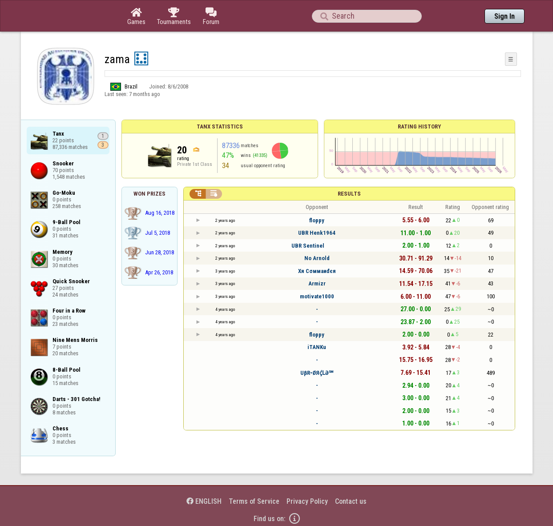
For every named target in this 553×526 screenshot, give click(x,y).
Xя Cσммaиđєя (317, 271)
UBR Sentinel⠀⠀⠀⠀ (316, 245)
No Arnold (317, 258)
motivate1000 (317, 296)
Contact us (351, 501)
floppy (316, 220)
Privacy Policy (307, 501)
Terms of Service (254, 501)
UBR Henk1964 (316, 232)
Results (349, 193)
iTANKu (316, 347)
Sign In (504, 16)
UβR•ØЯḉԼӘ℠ (317, 372)
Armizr (317, 283)
